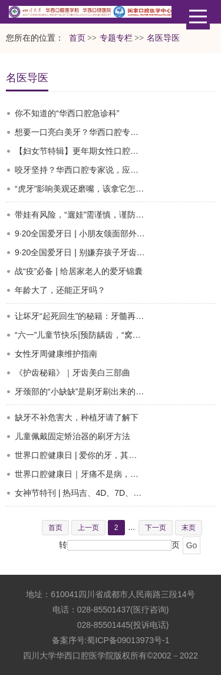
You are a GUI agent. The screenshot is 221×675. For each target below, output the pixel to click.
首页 (77, 38)
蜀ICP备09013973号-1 (128, 640)
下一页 (155, 527)
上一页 (88, 527)
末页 (189, 527)
